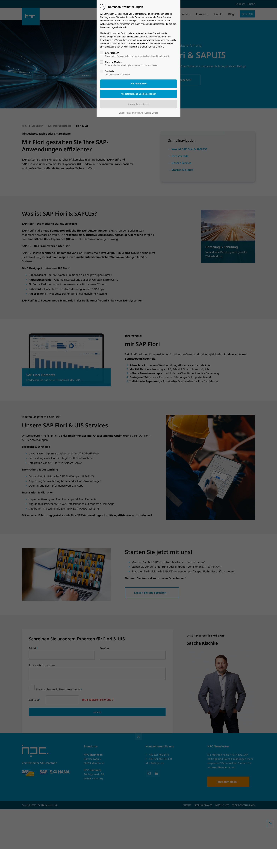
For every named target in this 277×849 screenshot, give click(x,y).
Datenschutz (125, 113)
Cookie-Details (151, 113)
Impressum (137, 113)
